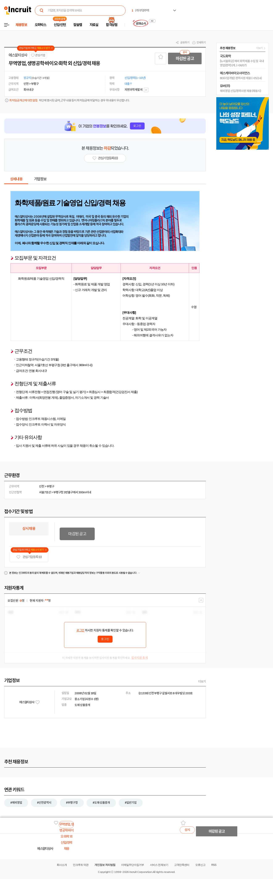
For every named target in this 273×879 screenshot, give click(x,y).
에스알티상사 (18, 55)
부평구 (50, 486)
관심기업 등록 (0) (29, 557)
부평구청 (58, 492)
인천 (41, 486)
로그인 (80, 630)
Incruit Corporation (140, 872)
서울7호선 (45, 492)
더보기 (202, 681)
